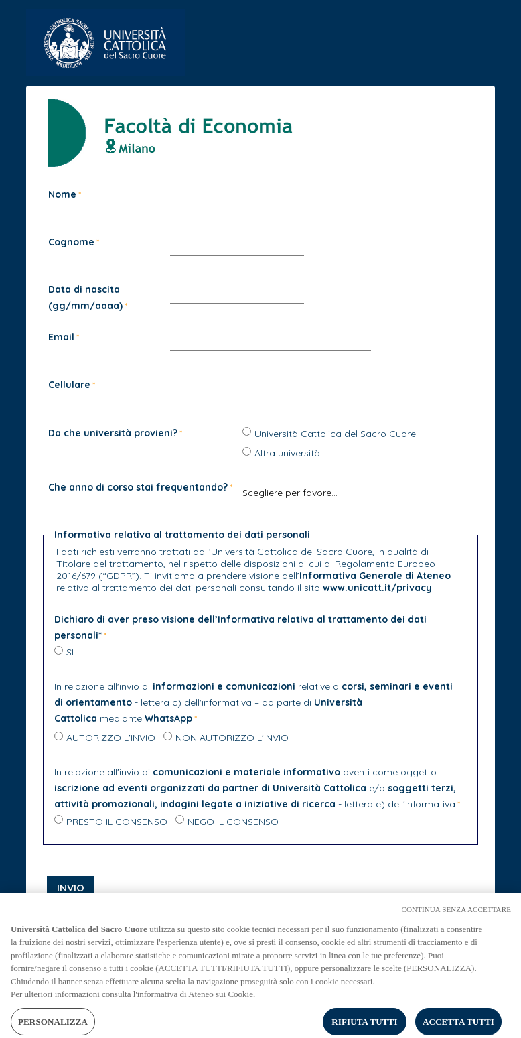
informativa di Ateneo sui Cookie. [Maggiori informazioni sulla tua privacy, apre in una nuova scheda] (196, 999)
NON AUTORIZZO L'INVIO (232, 738)
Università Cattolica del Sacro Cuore (335, 434)
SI (70, 652)
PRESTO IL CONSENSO (116, 822)
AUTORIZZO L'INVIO (110, 738)
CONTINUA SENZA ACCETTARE (456, 913)
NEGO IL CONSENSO (233, 822)
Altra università (287, 453)
